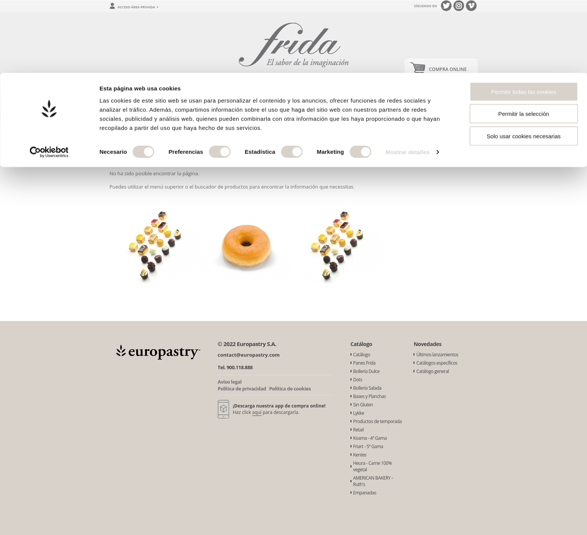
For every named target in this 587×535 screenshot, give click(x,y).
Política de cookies (290, 388)
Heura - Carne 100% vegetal (372, 466)
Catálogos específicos (436, 363)
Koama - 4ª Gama (370, 438)
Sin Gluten (363, 404)
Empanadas (364, 492)
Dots (357, 379)
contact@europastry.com (249, 354)
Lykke (358, 413)
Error (138, 132)
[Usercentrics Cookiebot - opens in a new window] (49, 79)
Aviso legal (230, 381)
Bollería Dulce (366, 371)
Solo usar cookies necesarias (523, 63)
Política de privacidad (242, 388)
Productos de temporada (377, 421)
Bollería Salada (367, 388)
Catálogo (361, 354)
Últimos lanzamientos (437, 354)
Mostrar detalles (408, 79)
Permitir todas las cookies (523, 19)
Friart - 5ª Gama (368, 446)
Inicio (116, 132)
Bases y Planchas (369, 396)
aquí (256, 412)
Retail (358, 429)
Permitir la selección (523, 41)
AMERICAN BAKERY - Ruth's (373, 481)
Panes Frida (364, 363)
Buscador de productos (375, 114)
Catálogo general (432, 371)
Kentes (360, 455)
